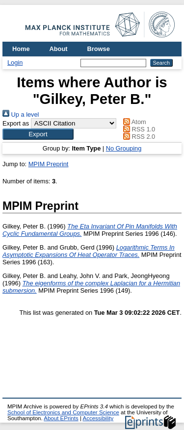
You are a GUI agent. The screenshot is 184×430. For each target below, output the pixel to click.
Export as (15, 123)
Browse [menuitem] (98, 48)
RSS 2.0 (138, 136)
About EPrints (61, 418)
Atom (133, 122)
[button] (38, 134)
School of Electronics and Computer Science (63, 412)
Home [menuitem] (21, 48)
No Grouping (124, 148)
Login (15, 62)
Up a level (20, 114)
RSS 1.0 (138, 129)
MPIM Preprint (48, 164)
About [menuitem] (59, 48)
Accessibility (97, 418)
